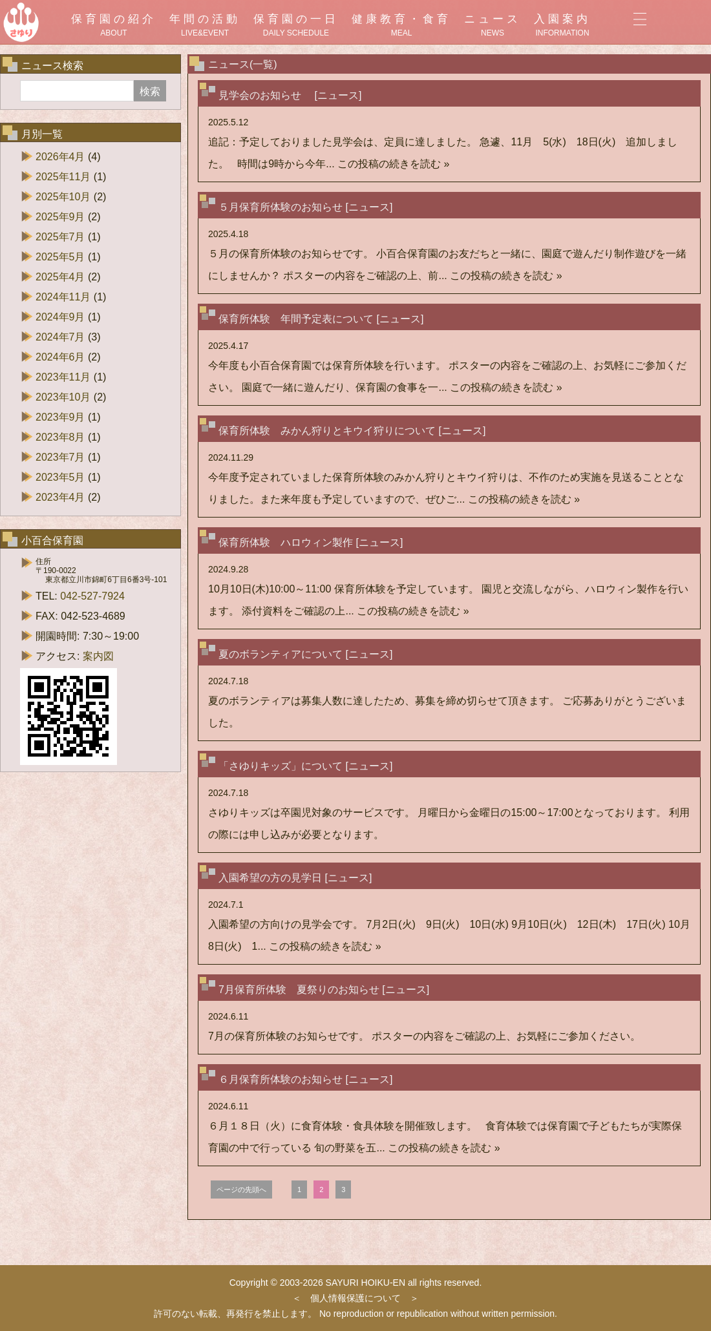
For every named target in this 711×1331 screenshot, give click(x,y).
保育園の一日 (296, 25)
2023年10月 (63, 397)
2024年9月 (60, 316)
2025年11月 (63, 176)
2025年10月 (63, 196)
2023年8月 (60, 437)
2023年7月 (60, 457)
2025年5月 (60, 256)
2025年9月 (60, 216)
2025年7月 (60, 236)
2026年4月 (60, 156)
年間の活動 (204, 25)
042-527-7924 (92, 596)
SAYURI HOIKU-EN (365, 1282)
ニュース (492, 25)
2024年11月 (63, 296)
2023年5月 (60, 477)
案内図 (98, 656)
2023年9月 (60, 417)
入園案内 (562, 25)
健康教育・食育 (401, 25)
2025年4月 (60, 276)
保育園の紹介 (113, 25)
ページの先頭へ (241, 1189)
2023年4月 (60, 497)
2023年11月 (63, 377)
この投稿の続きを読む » (393, 163)
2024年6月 (60, 356)
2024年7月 (60, 336)
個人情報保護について (355, 1298)
